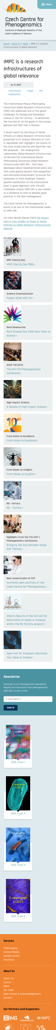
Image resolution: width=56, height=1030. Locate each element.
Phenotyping (10, 948)
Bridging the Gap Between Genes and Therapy (27, 547)
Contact (8, 997)
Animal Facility (11, 956)
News (6, 986)
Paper (30, 90)
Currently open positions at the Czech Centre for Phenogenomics (26, 585)
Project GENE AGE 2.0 (19, 298)
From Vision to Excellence (21, 440)
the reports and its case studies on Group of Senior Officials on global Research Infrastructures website (27, 223)
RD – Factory (14, 508)
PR (40, 90)
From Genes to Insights (20, 474)
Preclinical (9, 959)
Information (14, 90)
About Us (9, 978)
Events (7, 982)
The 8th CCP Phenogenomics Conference (24, 371)
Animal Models (11, 952)
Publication (14, 94)
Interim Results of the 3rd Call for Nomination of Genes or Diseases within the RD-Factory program (27, 620)
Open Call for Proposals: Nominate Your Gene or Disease (27, 655)
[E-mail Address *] (28, 699)
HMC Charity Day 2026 (20, 264)
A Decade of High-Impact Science (26, 407)
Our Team (9, 990)
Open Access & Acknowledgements (22, 994)
